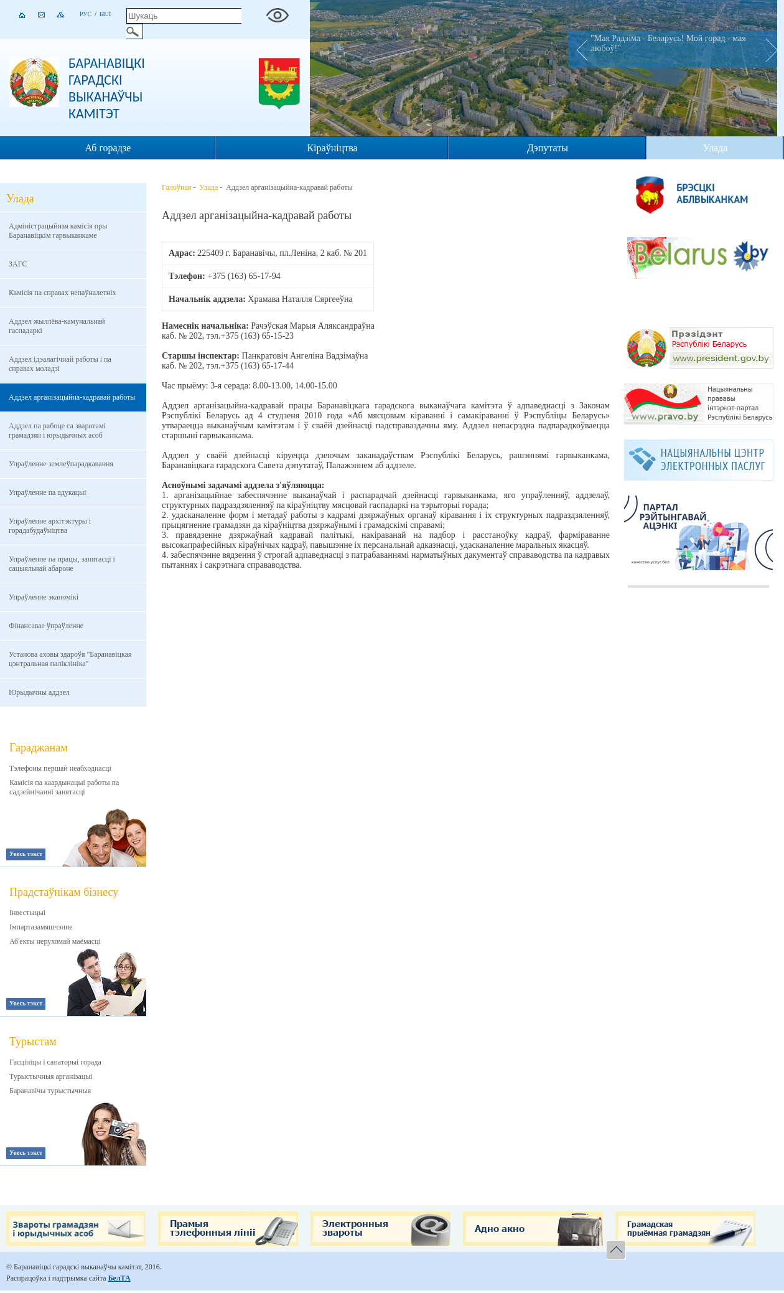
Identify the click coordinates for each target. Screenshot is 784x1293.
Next (767, 49)
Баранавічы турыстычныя (50, 1090)
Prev (578, 49)
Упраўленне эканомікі (43, 597)
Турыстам (33, 1041)
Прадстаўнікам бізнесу (63, 892)
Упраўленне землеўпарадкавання (61, 463)
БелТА (119, 1278)
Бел (105, 14)
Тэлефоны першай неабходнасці (60, 768)
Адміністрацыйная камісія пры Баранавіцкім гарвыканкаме (58, 231)
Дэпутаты (547, 148)
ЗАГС (18, 264)
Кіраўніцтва (332, 148)
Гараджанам (38, 747)
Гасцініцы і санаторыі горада (55, 1062)
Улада (714, 148)
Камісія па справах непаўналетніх (62, 292)
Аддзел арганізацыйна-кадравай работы (72, 397)
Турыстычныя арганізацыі (51, 1076)
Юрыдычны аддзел (39, 692)
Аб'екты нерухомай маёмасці (55, 941)
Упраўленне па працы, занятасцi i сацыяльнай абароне (62, 564)
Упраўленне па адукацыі (47, 492)
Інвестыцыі (27, 912)
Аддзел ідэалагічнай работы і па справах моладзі (60, 364)
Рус (85, 14)
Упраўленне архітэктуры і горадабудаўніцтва (50, 526)
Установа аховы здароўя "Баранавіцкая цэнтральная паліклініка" (70, 659)
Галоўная (176, 187)
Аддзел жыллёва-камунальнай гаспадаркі (57, 326)
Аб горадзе (108, 148)
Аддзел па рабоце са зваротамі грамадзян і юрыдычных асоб (57, 430)
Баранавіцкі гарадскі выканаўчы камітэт (106, 88)
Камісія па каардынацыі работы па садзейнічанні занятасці (64, 787)
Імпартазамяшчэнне (41, 927)
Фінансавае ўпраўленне (46, 625)
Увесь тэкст (25, 853)
